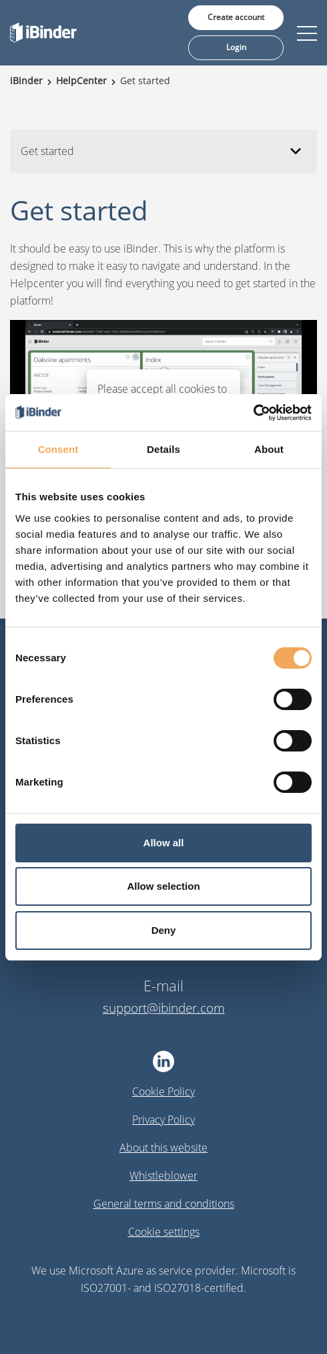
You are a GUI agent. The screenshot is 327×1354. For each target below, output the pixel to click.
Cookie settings (164, 1231)
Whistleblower (163, 1175)
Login (236, 47)
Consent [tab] (58, 449)
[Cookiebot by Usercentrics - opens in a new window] (253, 412)
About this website (163, 1147)
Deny (163, 930)
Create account (236, 17)
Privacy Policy (163, 1119)
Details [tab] (163, 449)
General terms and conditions (163, 1203)
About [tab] (269, 449)
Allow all (163, 842)
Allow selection (163, 886)
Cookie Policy (163, 1091)
